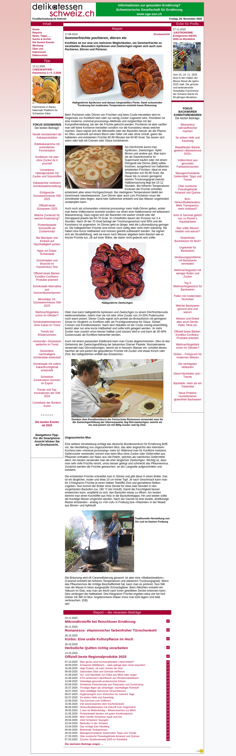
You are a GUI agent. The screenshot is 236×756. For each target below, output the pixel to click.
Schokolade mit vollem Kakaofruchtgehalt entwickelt (47, 367)
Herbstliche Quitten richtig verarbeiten (96, 648)
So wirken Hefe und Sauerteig (97, 697)
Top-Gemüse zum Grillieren (95, 700)
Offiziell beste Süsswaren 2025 (47, 207)
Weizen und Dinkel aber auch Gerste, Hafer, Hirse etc (187, 322)
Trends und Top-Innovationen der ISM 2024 (47, 393)
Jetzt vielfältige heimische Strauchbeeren (103, 690)
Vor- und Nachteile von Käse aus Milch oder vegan (108, 674)
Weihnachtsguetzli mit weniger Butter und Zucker (187, 273)
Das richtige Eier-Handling (94, 726)
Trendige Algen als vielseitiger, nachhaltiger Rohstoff (109, 687)
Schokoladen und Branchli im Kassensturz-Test (47, 264)
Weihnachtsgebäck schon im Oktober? (47, 314)
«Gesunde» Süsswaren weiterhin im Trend (47, 343)
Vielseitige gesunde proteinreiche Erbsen (103, 681)
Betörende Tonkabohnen (94, 729)
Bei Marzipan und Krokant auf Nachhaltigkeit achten (47, 241)
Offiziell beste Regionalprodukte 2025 (96, 657)
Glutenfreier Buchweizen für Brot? (187, 239)
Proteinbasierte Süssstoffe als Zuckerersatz (47, 228)
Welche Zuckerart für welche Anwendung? (47, 217)
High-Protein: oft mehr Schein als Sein (101, 668)
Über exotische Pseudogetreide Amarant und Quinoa (109, 736)
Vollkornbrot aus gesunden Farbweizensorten (187, 163)
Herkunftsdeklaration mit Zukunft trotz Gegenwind (108, 707)
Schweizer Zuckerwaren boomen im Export (47, 380)
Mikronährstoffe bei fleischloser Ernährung (100, 621)
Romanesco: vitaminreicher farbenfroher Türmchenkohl (111, 630)
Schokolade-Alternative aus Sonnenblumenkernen (47, 289)
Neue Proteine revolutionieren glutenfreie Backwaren (187, 396)
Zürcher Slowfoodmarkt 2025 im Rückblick (103, 739)
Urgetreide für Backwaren (187, 249)
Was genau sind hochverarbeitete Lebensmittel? (107, 661)
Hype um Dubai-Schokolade (47, 252)
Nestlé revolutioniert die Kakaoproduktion (46, 136)
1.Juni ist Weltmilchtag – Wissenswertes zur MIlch (108, 710)
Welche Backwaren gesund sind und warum (188, 309)
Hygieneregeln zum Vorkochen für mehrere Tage (107, 694)
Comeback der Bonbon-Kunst (47, 404)
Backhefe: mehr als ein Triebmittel (188, 385)
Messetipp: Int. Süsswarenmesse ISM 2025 (47, 302)
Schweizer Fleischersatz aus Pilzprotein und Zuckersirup (112, 684)
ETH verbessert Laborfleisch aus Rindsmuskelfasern (109, 678)
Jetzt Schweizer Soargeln (94, 720)
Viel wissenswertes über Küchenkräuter (102, 703)
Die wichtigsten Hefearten (187, 365)
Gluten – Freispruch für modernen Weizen (188, 356)
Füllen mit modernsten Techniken (187, 297)
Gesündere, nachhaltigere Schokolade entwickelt (47, 354)
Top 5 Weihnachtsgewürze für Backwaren (187, 286)
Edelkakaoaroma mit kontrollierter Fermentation (46, 147)
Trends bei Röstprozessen (47, 333)
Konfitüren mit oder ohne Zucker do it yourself (47, 160)
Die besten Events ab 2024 (47, 423)
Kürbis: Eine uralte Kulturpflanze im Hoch (99, 639)
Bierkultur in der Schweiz (94, 723)
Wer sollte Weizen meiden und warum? (187, 230)
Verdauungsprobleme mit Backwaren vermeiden (187, 260)
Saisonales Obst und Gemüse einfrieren (102, 671)
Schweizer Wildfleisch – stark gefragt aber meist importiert (112, 665)
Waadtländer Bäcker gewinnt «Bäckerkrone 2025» (187, 150)
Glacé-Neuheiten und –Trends (187, 375)
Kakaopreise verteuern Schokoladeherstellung (47, 184)
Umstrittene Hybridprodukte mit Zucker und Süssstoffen (47, 173)
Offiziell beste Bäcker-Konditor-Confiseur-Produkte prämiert (47, 276)
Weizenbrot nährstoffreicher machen (187, 128)
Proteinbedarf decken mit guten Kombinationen (106, 713)
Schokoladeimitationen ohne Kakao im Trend (47, 323)
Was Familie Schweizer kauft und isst (101, 716)
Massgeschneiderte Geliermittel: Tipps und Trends (108, 733)
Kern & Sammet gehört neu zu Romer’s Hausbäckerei (188, 218)
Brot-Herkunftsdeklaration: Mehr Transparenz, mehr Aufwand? (187, 203)
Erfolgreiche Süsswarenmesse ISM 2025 (47, 196)
